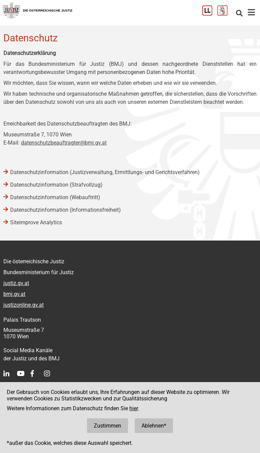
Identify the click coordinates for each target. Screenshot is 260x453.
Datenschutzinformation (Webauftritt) (55, 197)
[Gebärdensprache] (225, 13)
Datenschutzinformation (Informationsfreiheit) (65, 210)
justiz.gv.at (16, 283)
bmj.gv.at (14, 294)
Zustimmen (107, 425)
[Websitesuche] (239, 13)
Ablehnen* (154, 425)
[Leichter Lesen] (209, 13)
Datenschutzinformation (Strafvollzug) (56, 185)
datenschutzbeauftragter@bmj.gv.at (64, 142)
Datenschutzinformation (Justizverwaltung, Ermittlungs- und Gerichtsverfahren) (105, 172)
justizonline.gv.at (23, 305)
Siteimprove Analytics (36, 222)
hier (133, 408)
